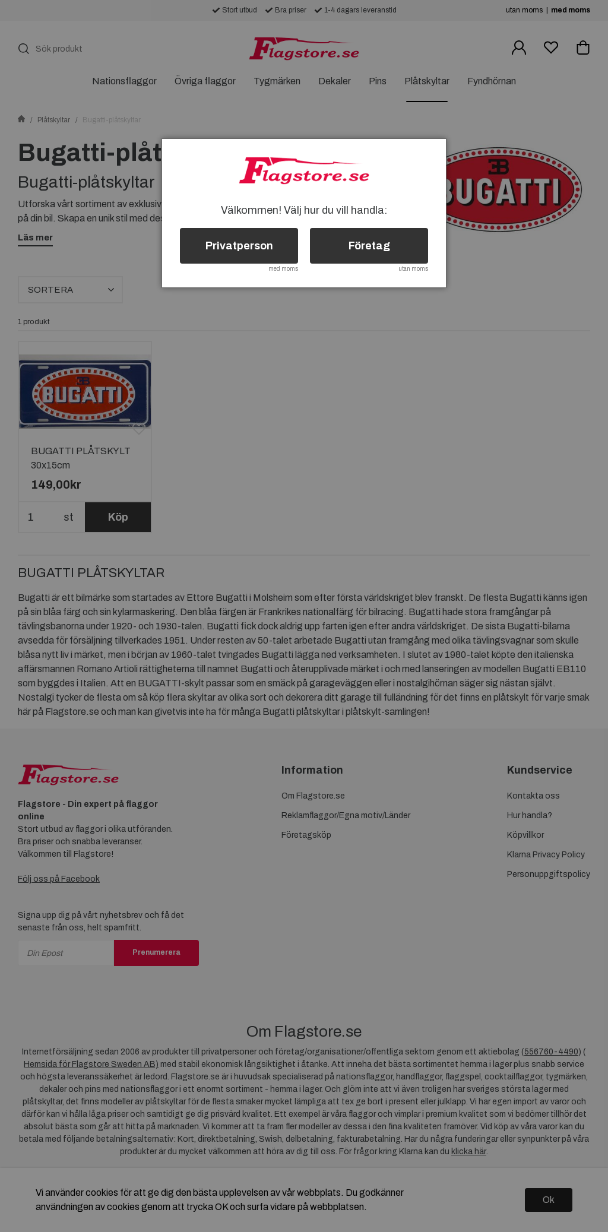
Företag (369, 246)
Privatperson (239, 246)
